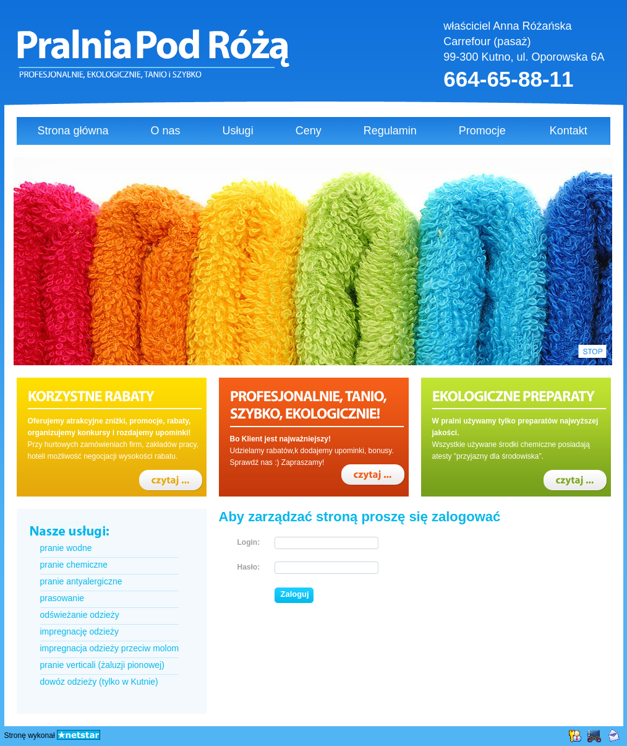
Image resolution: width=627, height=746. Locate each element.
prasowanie (62, 598)
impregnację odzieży (79, 631)
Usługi (238, 130)
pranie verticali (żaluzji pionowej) (102, 665)
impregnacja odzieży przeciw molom (109, 648)
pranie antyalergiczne (81, 581)
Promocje (482, 130)
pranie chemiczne (74, 565)
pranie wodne (66, 548)
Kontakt (568, 130)
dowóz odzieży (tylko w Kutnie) (99, 682)
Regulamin (390, 130)
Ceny (309, 130)
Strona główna (73, 130)
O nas (166, 130)
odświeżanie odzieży (79, 615)
